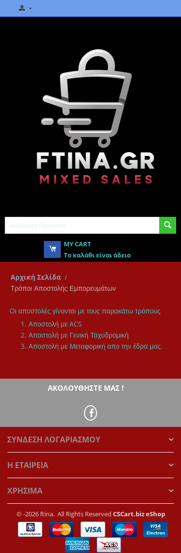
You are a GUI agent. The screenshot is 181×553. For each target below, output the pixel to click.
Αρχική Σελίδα (36, 277)
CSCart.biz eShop (139, 514)
